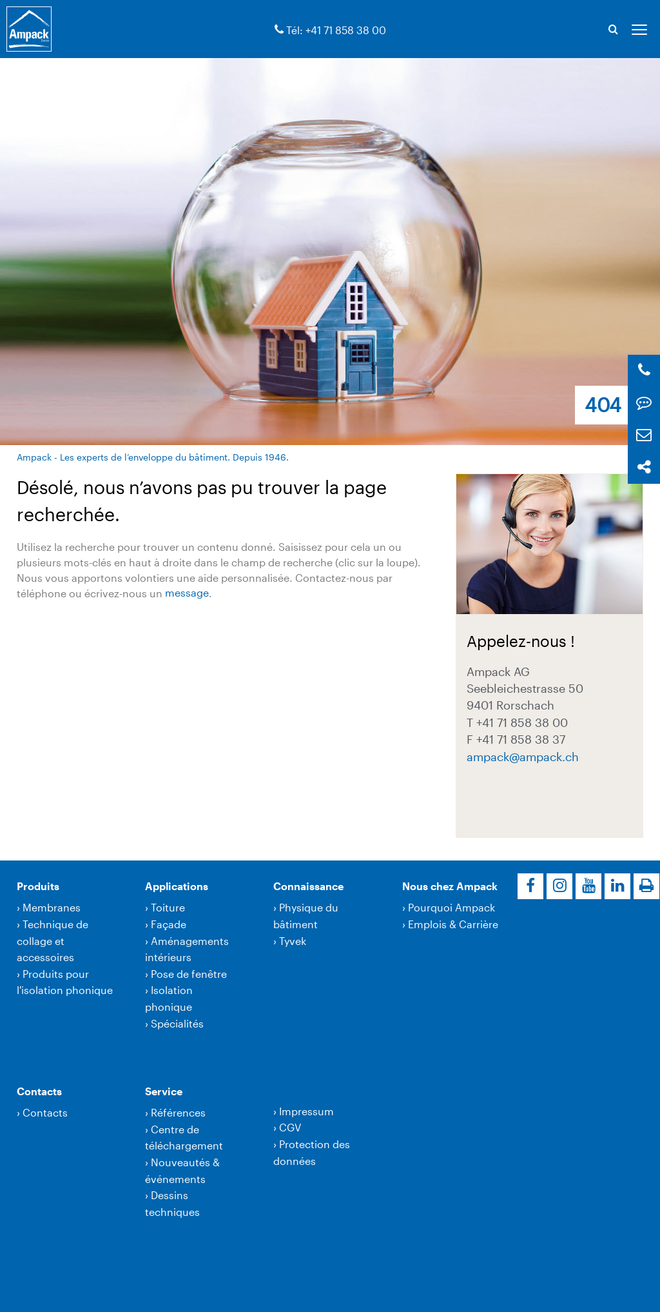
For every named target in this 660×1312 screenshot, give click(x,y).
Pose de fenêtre (189, 974)
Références (178, 1112)
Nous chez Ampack (450, 886)
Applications (176, 886)
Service (163, 1091)
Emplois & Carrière (453, 924)
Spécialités (177, 1023)
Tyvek (292, 941)
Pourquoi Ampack (451, 907)
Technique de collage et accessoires (52, 940)
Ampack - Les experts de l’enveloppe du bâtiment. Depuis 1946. (153, 457)
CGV (290, 1127)
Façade (168, 924)
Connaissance (308, 886)
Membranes (52, 907)
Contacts (39, 1091)
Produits (38, 886)
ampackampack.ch (523, 756)
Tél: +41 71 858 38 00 (336, 30)
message (187, 593)
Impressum (306, 1111)
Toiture (168, 907)
